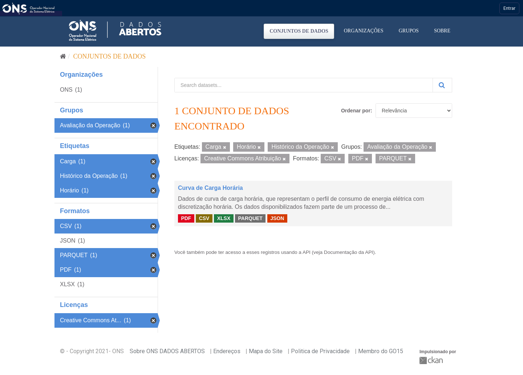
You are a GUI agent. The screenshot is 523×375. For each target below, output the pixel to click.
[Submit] (442, 85)
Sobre (442, 30)
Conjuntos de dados (298, 31)
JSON (277, 218)
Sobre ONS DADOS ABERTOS (167, 351)
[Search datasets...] (303, 85)
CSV (204, 218)
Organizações (364, 30)
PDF (186, 218)
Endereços (226, 351)
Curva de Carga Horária (210, 188)
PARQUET (250, 218)
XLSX (224, 218)
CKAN (431, 360)
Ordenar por (355, 110)
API (307, 252)
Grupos (409, 30)
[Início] (63, 56)
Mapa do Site (266, 351)
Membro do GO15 (380, 351)
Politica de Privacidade (320, 351)
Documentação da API (348, 252)
